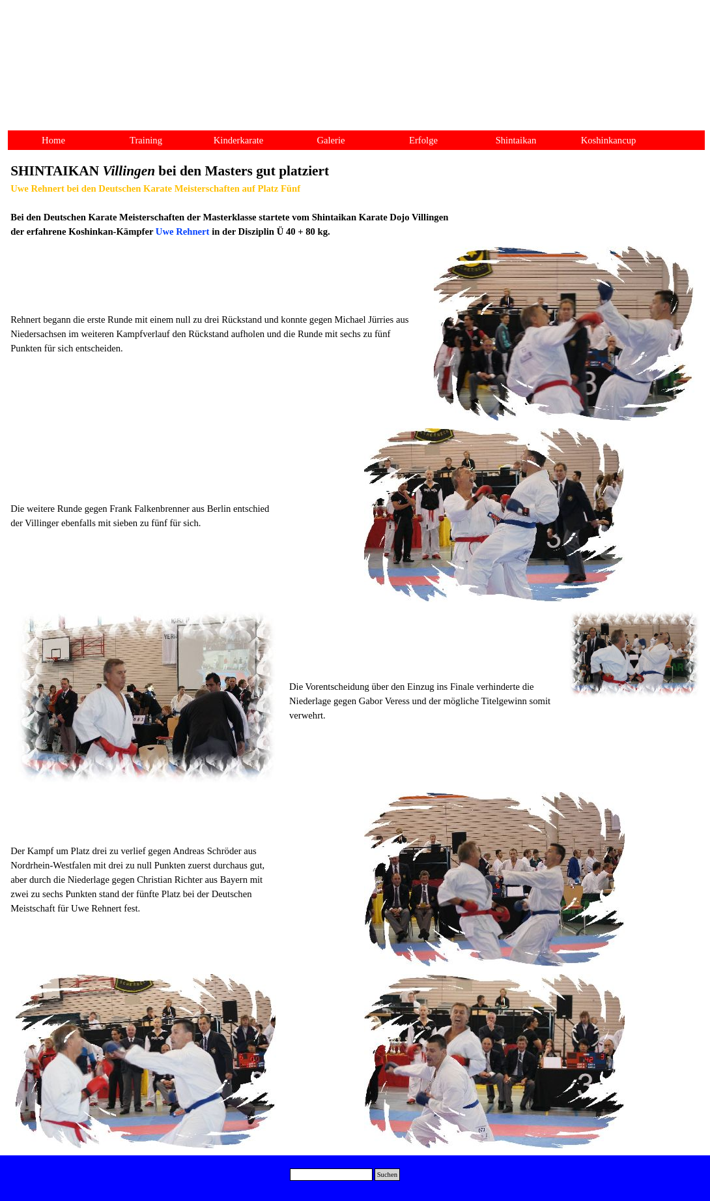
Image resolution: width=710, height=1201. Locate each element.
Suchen (387, 1174)
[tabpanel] (355, 199)
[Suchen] (331, 1174)
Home (53, 140)
